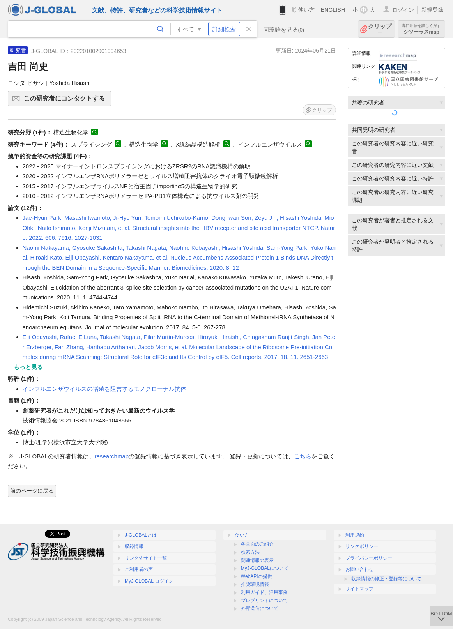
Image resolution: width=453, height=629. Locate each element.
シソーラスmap (421, 29)
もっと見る (28, 367)
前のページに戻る (32, 491)
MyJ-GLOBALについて (264, 568)
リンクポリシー (361, 546)
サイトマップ (359, 589)
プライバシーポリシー (368, 558)
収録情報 (134, 546)
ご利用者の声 (139, 569)
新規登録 (432, 10)
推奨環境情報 (255, 584)
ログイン (403, 10)
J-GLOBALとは (141, 535)
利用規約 (354, 535)
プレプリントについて (264, 600)
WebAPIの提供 (256, 576)
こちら (302, 456)
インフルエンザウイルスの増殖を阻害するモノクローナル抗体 (104, 388)
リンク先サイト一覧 (146, 558)
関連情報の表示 (257, 560)
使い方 (306, 10)
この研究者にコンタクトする (66, 101)
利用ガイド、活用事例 (264, 592)
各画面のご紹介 (257, 544)
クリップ (379, 29)
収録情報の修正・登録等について (386, 578)
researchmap (112, 456)
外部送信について (259, 608)
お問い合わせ (359, 569)
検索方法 (250, 552)
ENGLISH (332, 10)
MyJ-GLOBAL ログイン (149, 581)
